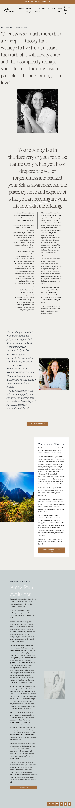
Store (44, 9)
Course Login (67, 10)
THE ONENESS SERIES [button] (37, 423)
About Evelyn (28, 10)
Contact (51, 9)
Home (21, 9)
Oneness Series (36, 10)
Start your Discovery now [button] (51, 550)
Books (60, 10)
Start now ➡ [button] (23, 787)
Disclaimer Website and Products (37, 804)
